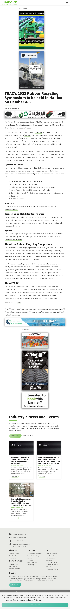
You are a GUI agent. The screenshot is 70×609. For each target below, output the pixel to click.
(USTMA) (27, 135)
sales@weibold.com (19, 537)
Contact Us (14, 585)
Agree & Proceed (35, 605)
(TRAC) (38, 122)
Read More (14, 476)
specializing (43, 309)
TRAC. (19, 303)
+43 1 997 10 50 (18, 541)
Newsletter (27, 436)
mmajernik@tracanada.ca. (13, 240)
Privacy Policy (33, 600)
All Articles (15, 436)
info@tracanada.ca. (11, 209)
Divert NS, (38, 132)
